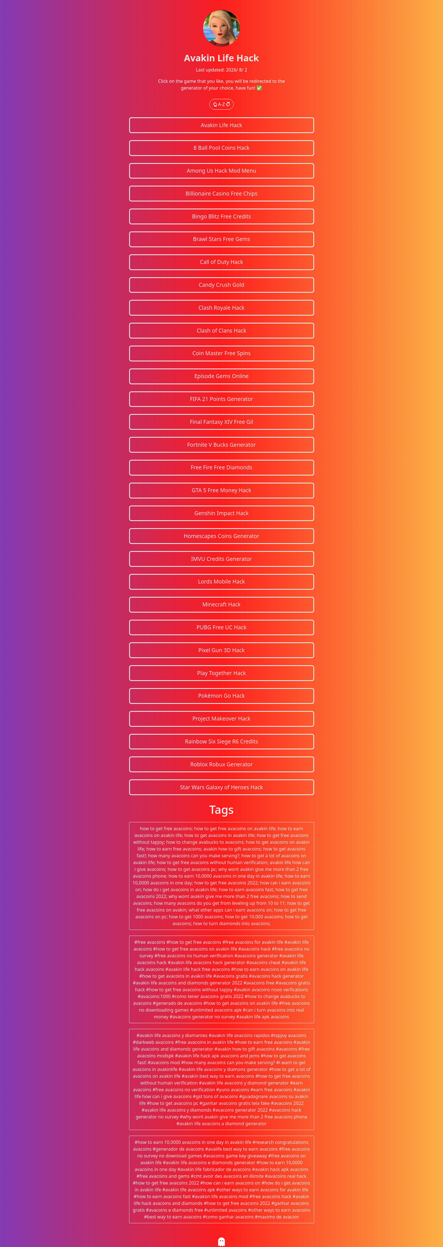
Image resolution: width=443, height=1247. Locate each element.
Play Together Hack (221, 673)
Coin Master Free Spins (221, 353)
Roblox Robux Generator (221, 764)
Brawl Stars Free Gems (221, 239)
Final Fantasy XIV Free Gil (221, 422)
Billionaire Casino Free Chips (221, 193)
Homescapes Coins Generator (221, 536)
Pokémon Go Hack (221, 695)
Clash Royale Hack (222, 307)
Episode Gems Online (221, 376)
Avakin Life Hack (221, 125)
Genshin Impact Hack (221, 513)
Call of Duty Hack (221, 262)
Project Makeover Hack (221, 718)
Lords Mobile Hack (221, 581)
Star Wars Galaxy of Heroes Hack (221, 787)
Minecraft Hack (221, 604)
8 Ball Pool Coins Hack (221, 147)
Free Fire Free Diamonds (222, 467)
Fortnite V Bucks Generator (221, 444)
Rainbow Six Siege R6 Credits (221, 741)
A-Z (221, 104)
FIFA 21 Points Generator (221, 399)
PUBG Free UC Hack (222, 627)
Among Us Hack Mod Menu (221, 170)
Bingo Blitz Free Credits (221, 216)
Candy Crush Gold (221, 285)
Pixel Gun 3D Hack (221, 650)
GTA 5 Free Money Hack (221, 490)
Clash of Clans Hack (221, 330)
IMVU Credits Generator (221, 559)
